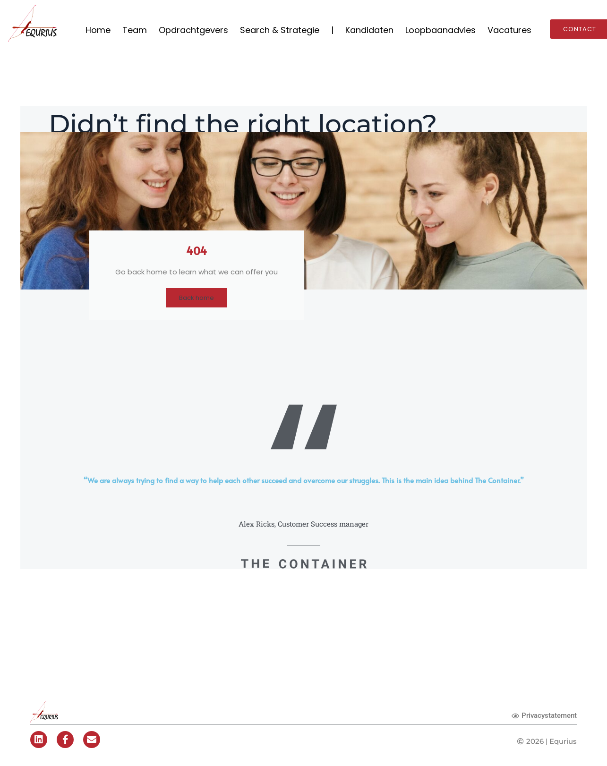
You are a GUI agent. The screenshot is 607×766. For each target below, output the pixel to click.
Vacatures (509, 30)
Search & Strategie (279, 30)
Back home (196, 297)
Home (98, 30)
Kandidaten (369, 30)
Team (134, 30)
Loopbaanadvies (440, 30)
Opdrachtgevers (193, 30)
